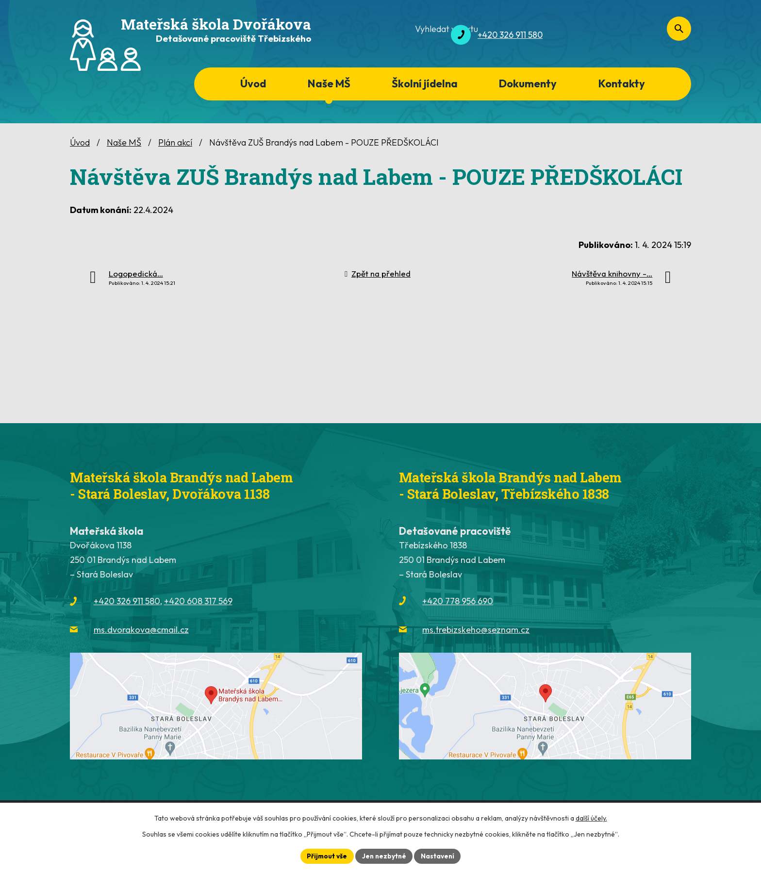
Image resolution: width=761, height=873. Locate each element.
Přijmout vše (325, 855)
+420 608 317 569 (198, 601)
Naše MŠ (329, 83)
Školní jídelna (425, 83)
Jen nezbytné (384, 855)
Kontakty (621, 83)
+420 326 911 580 (127, 601)
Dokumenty (528, 83)
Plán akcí (175, 142)
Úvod (253, 83)
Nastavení (439, 855)
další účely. (591, 817)
